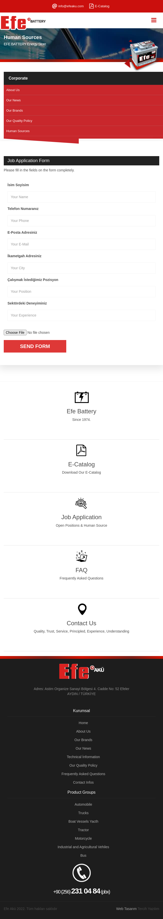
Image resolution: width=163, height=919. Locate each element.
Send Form (35, 346)
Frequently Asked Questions (83, 774)
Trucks (83, 813)
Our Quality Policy (19, 121)
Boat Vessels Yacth (83, 821)
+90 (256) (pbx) (81, 879)
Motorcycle (83, 838)
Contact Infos (83, 782)
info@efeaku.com (71, 6)
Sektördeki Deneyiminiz (27, 303)
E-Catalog (102, 6)
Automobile (83, 804)
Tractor (83, 830)
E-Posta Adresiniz (22, 232)
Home (83, 723)
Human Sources (18, 131)
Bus (83, 855)
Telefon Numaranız (23, 209)
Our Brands (14, 110)
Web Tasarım (126, 909)
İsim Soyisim (18, 185)
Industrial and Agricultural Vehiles (83, 847)
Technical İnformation (83, 757)
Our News (13, 100)
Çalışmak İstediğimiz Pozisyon (33, 280)
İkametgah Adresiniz (25, 256)
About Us (13, 90)
